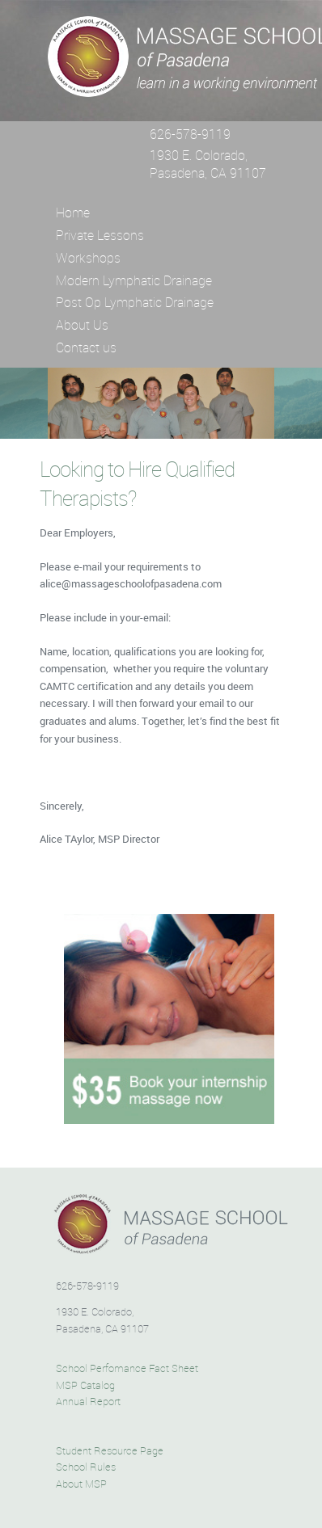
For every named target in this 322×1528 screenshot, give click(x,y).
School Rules (86, 1467)
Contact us (86, 347)
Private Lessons (100, 235)
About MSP (81, 1484)
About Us (82, 325)
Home (73, 212)
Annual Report (88, 1401)
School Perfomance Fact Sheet (127, 1368)
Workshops (88, 258)
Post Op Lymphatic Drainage (135, 302)
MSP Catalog (85, 1385)
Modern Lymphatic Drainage (134, 280)
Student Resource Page (109, 1451)
